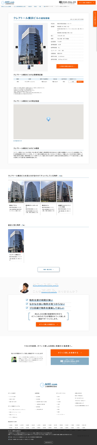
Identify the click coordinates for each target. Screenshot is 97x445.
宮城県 (27, 425)
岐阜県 (44, 427)
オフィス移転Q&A (13, 417)
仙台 (59, 406)
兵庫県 (83, 427)
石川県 (22, 427)
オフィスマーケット (61, 393)
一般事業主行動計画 (40, 404)
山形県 (38, 425)
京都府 (72, 427)
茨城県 (50, 425)
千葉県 (72, 425)
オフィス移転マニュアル (14, 406)
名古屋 (59, 401)
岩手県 (22, 425)
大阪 (59, 399)
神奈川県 (84, 425)
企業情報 (37, 393)
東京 (59, 396)
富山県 (16, 427)
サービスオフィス (79, 398)
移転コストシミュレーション (15, 412)
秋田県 (33, 425)
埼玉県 (66, 425)
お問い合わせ (78, 393)
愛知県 (55, 427)
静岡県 (50, 427)
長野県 (38, 427)
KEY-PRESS (79, 395)
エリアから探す (12, 396)
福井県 (27, 427)
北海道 (10, 425)
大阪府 (78, 427)
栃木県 (55, 425)
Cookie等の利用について (20, 434)
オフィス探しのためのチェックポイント (17, 409)
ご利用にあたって (79, 403)
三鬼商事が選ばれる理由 (41, 401)
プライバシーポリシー (80, 400)
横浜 (59, 409)
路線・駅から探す (13, 401)
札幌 (59, 404)
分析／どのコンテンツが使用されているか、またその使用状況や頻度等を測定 (26, 437)
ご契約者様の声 (39, 409)
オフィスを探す (12, 393)
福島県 (44, 425)
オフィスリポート (61, 414)
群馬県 (61, 425)
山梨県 (33, 427)
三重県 (61, 427)
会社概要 (38, 396)
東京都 (78, 425)
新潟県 (10, 427)
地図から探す (12, 399)
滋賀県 (66, 427)
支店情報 (38, 399)
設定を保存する (48, 442)
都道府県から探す (12, 421)
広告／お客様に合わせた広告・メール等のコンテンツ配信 (22, 439)
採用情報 (38, 406)
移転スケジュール (13, 414)
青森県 (16, 425)
